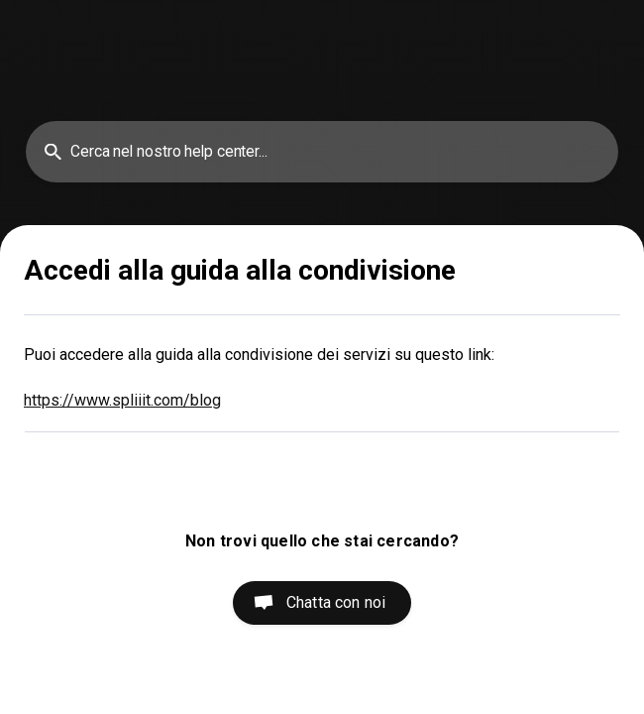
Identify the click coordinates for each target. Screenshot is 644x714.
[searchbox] (322, 151)
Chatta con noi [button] (335, 602)
